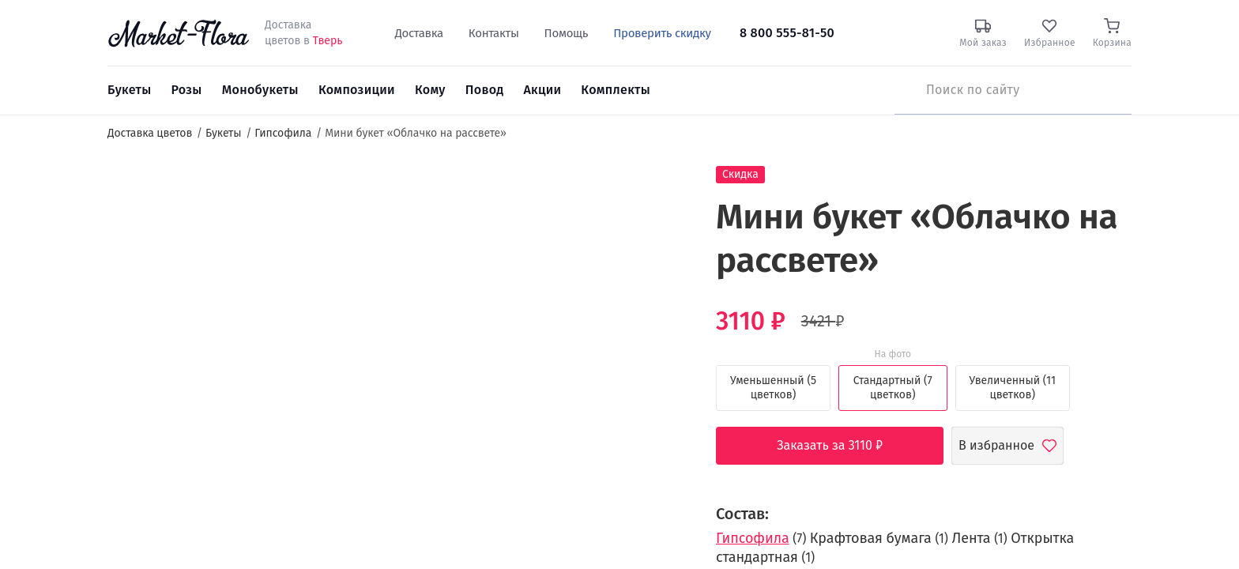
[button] (659, 194)
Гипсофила (752, 538)
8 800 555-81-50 (787, 32)
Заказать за (841, 446)
